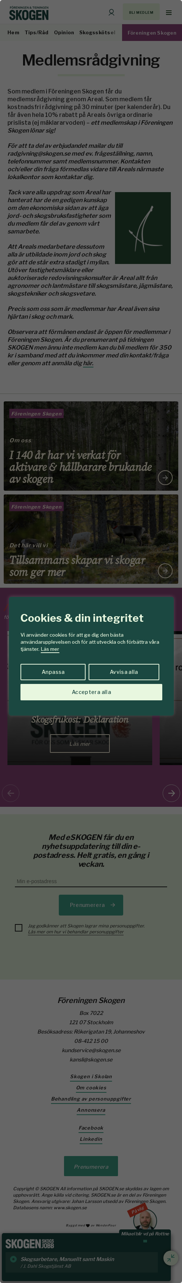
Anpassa (53, 672)
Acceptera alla (91, 692)
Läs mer (50, 649)
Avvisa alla (124, 672)
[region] (91, 641)
